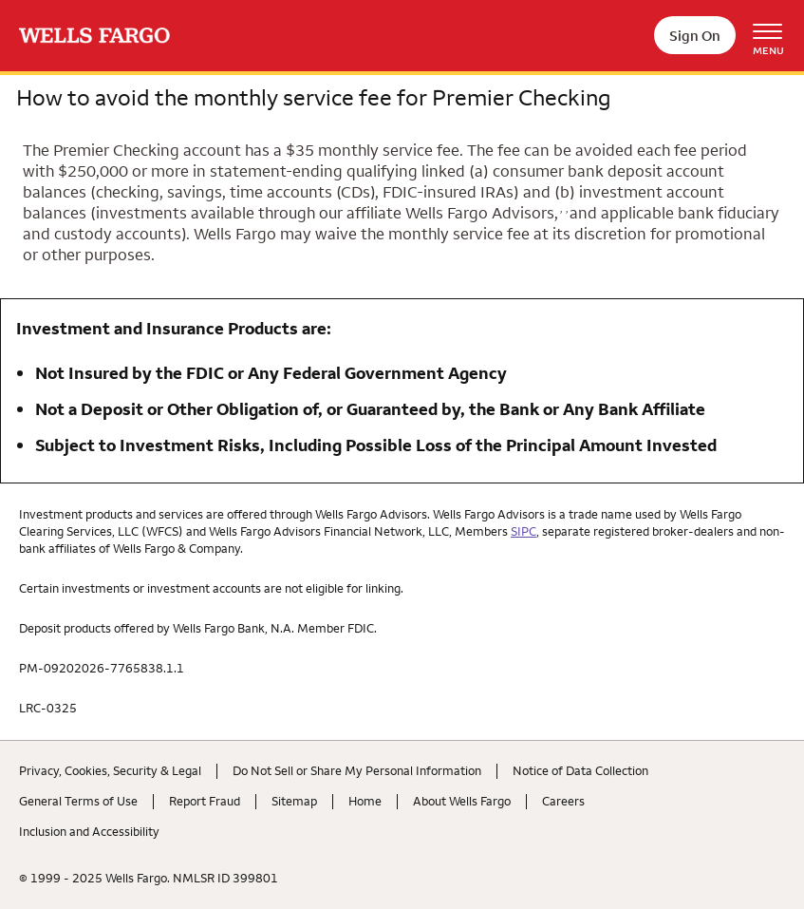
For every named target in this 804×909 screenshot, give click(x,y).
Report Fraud (204, 800)
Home (365, 800)
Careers (563, 800)
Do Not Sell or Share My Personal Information (357, 770)
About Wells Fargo (462, 800)
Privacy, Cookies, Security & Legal (110, 770)
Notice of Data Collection (580, 770)
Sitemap (294, 800)
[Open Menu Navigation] (774, 35)
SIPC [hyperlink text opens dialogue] (523, 531)
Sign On (694, 36)
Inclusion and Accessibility (89, 831)
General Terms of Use (78, 800)
